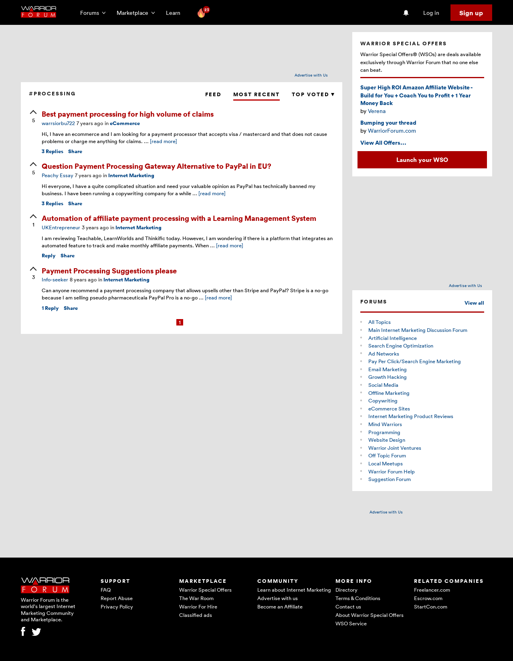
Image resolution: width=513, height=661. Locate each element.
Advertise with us (277, 598)
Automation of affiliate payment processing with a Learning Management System (179, 218)
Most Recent (256, 94)
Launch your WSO (422, 159)
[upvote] (33, 117)
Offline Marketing (389, 392)
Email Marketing (387, 369)
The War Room (196, 598)
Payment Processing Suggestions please (109, 270)
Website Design (386, 439)
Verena (377, 111)
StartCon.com (430, 606)
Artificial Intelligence (392, 338)
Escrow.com (428, 598)
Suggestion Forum (389, 479)
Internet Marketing (131, 175)
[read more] (163, 141)
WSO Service (351, 623)
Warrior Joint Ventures (394, 447)
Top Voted (313, 94)
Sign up (471, 12)
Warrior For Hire (198, 606)
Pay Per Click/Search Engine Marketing (414, 361)
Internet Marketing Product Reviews (410, 416)
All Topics (379, 321)
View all (474, 303)
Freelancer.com (432, 589)
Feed (213, 94)
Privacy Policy (117, 606)
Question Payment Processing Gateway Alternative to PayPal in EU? (156, 166)
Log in (431, 12)
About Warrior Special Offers (369, 615)
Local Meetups (385, 463)
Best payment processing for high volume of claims (128, 114)
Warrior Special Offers (205, 589)
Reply (49, 255)
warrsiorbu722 (58, 123)
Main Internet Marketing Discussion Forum (417, 330)
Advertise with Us (311, 75)
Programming (384, 432)
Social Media (383, 384)
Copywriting (383, 400)
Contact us (348, 606)
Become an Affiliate (280, 606)
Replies (52, 151)
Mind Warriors (385, 424)
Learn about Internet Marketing (294, 589)
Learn (175, 12)
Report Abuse (117, 598)
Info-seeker (55, 279)
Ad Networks (383, 353)
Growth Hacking (387, 376)
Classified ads (195, 615)
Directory (346, 589)
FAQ (106, 589)
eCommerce (125, 123)
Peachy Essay (57, 175)
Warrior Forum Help (391, 471)
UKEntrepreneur (61, 227)
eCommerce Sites (389, 408)
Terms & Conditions (357, 598)
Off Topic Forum (387, 455)
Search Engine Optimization (400, 345)
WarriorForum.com (392, 130)
